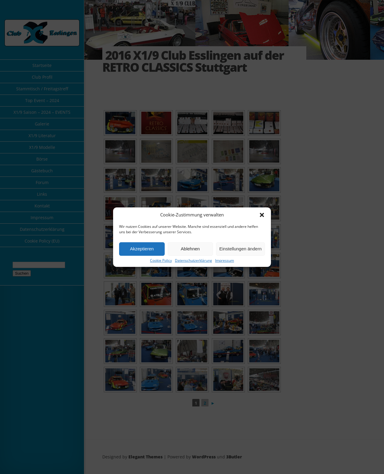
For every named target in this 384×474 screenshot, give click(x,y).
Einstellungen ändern (240, 248)
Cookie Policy (161, 260)
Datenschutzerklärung (193, 260)
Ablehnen (190, 248)
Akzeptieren (142, 248)
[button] (262, 215)
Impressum (224, 260)
